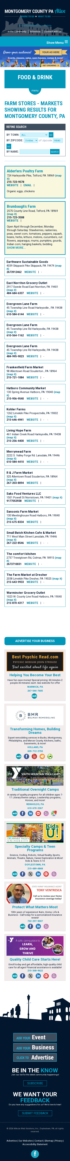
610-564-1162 (15, 335)
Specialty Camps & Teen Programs (35, 848)
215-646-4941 (15, 419)
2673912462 (14, 272)
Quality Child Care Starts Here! (35, 959)
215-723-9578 (15, 182)
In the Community (17, 31)
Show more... (16, 247)
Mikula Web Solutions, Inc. (26, 1128)
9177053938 (14, 501)
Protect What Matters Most (35, 907)
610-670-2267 (35, 808)
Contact (39, 1140)
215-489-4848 (35, 868)
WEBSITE (12, 185)
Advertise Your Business (35, 641)
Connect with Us (52, 31)
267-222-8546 (15, 543)
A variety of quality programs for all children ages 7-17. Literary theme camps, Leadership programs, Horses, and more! (35, 797)
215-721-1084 (15, 377)
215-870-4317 (15, 603)
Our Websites (25, 1140)
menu (35, 90)
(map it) (12, 214)
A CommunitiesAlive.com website (35, 25)
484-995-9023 (15, 356)
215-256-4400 (15, 441)
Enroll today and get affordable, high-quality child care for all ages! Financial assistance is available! (35, 966)
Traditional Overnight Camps (35, 789)
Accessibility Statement (35, 1144)
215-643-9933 (15, 582)
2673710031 (14, 564)
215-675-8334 (15, 522)
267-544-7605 (35, 690)
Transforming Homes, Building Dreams (35, 731)
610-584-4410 (15, 461)
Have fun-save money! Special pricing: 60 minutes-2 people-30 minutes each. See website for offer (35, 681)
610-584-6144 (15, 314)
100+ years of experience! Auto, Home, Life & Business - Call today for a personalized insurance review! (35, 915)
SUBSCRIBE (35, 1083)
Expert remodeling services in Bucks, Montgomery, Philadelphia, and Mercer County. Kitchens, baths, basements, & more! (35, 740)
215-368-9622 (35, 970)
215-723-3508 (15, 217)
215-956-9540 (15, 398)
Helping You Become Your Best (35, 675)
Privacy (59, 1140)
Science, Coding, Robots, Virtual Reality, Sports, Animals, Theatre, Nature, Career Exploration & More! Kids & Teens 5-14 (35, 858)
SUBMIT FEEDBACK (35, 1113)
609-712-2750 (35, 751)
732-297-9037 (35, 921)
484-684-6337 (15, 293)
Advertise (35, 31)
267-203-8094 (15, 483)
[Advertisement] (34, 623)
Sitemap (49, 1140)
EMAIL (28, 185)
